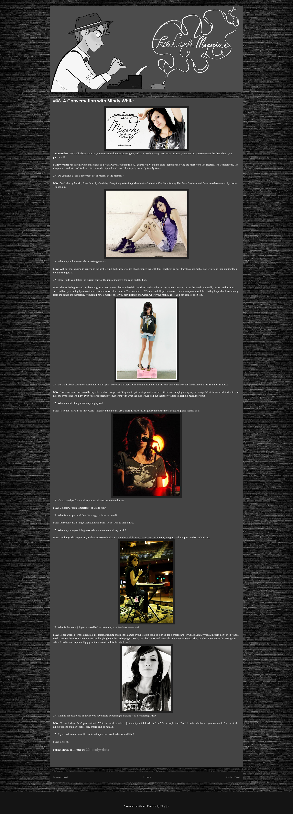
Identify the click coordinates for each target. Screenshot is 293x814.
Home (147, 777)
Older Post (233, 777)
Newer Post (60, 777)
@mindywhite (98, 749)
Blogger (164, 805)
